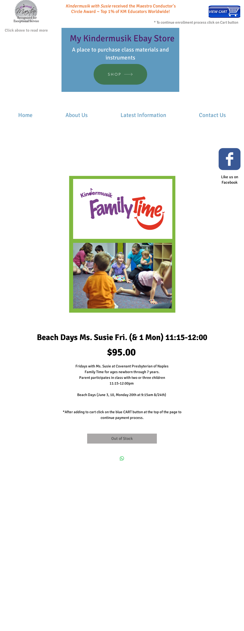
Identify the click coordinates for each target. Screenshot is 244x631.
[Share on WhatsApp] (122, 458)
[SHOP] (120, 74)
